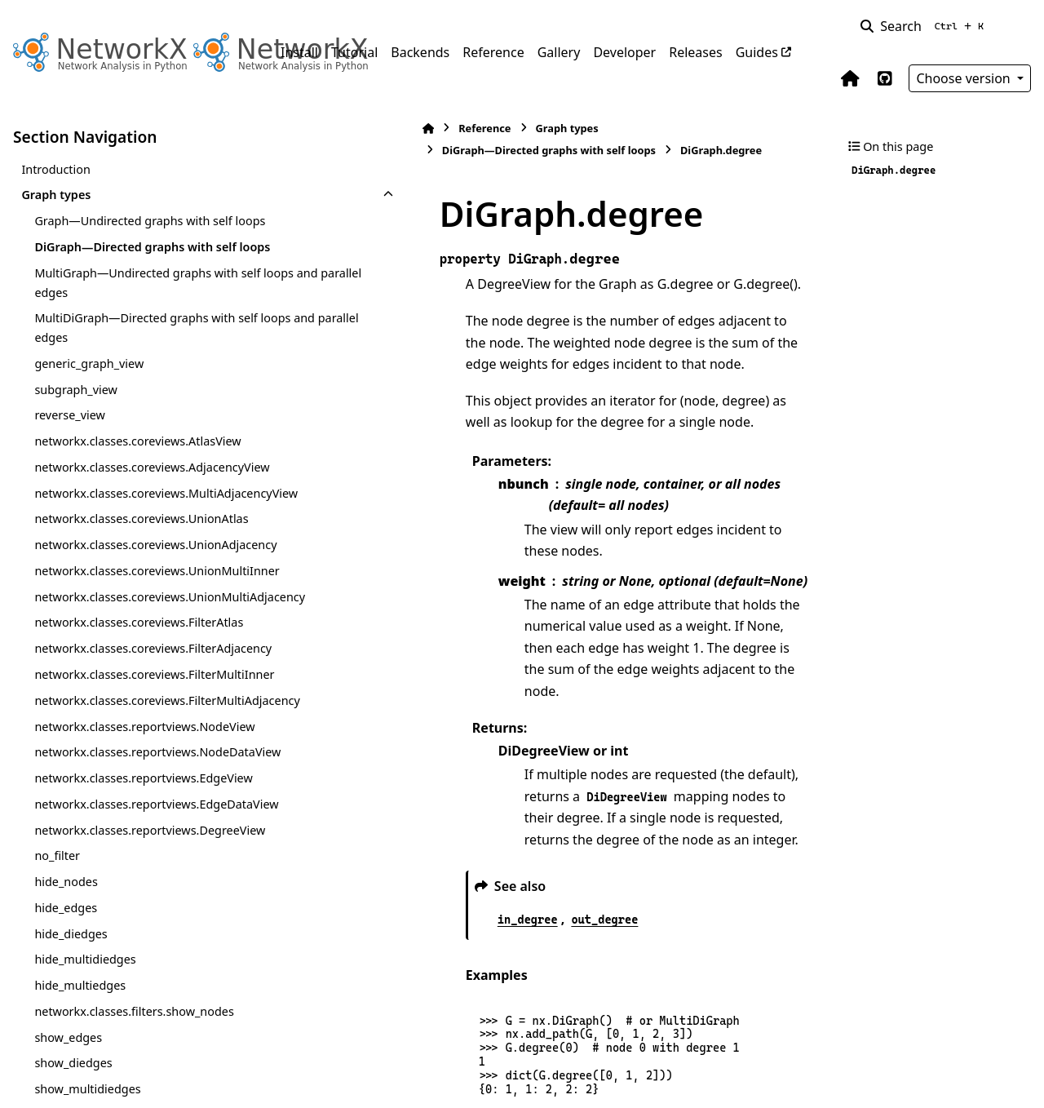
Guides (757, 52)
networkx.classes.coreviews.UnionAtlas (141, 596)
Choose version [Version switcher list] (965, 78)
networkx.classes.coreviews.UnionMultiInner (142, 677)
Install (299, 52)
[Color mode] (1021, 26)
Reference (493, 52)
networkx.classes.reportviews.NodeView (140, 929)
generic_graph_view (89, 402)
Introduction (56, 169)
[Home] (288, 128)
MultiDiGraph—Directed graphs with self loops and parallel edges (134, 366)
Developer (624, 52)
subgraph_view (75, 428)
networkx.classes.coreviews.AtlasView (137, 480)
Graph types (56, 194)
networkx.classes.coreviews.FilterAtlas (138, 758)
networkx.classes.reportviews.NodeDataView (141, 975)
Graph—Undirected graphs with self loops (133, 230)
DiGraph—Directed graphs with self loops (135, 276)
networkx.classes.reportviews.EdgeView (138, 1020)
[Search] (925, 26)
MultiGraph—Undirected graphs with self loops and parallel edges (136, 321)
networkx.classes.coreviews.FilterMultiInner (141, 839)
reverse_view (69, 454)
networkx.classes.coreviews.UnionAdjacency (140, 631)
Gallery (559, 52)
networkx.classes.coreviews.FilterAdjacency (140, 794)
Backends (420, 52)
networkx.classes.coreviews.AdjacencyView (139, 515)
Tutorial (354, 52)
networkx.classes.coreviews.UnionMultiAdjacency (142, 722)
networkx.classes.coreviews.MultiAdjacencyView (140, 560)
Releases (695, 52)
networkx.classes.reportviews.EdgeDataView (140, 1066)
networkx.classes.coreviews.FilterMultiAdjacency (139, 884)
